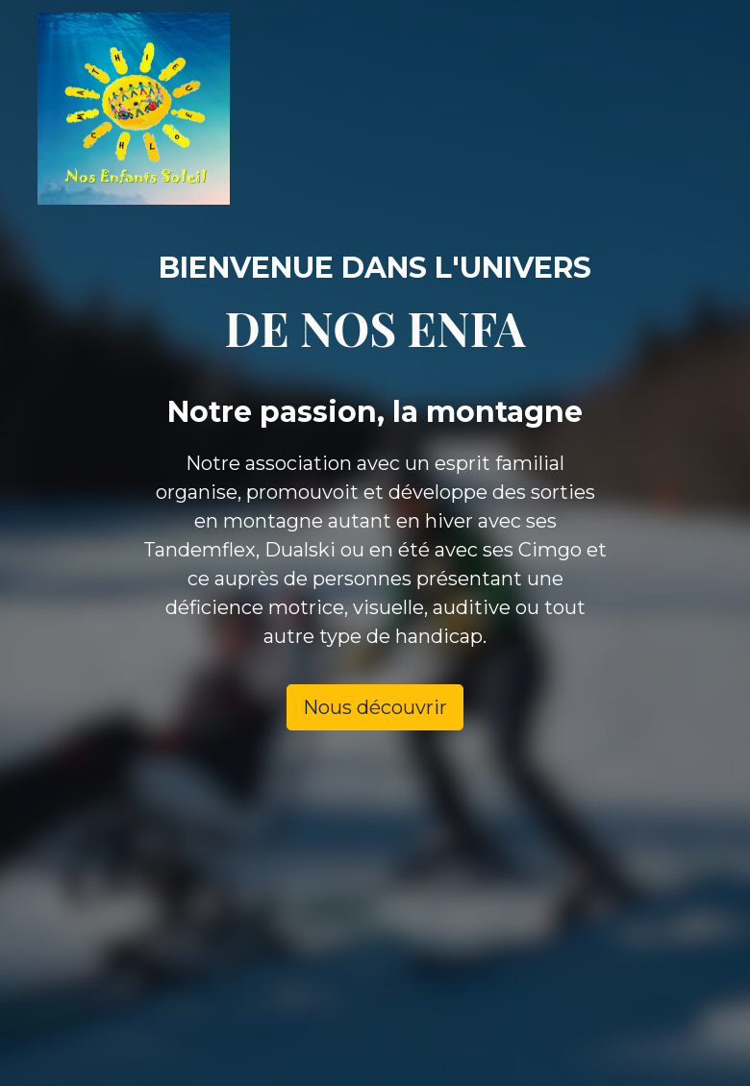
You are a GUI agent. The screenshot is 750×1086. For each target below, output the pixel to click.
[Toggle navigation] (670, 108)
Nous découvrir (375, 707)
